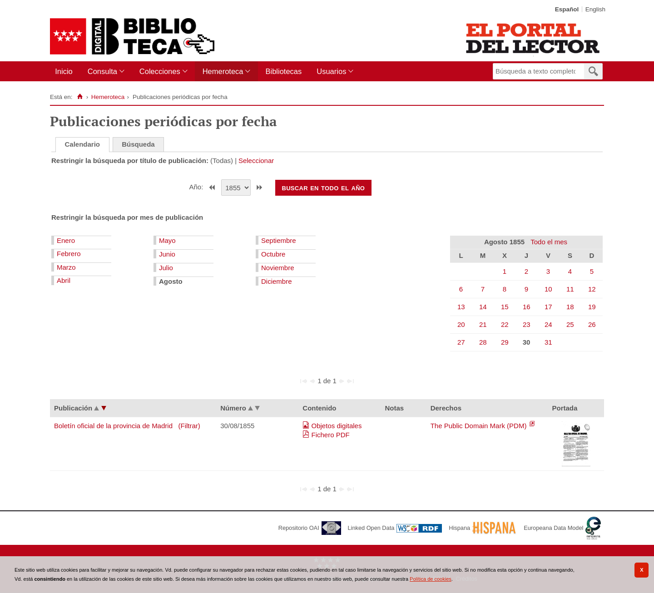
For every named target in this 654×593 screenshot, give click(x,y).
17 (548, 307)
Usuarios (331, 71)
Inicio (64, 71)
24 (548, 324)
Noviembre (277, 268)
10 (548, 289)
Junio (167, 254)
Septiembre (278, 240)
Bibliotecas (283, 71)
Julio (166, 268)
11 (570, 289)
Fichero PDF (331, 435)
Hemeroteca (223, 71)
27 (461, 342)
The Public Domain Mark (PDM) (480, 426)
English (595, 9)
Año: (197, 187)
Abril (63, 280)
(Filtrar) (189, 426)
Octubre (273, 254)
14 (483, 307)
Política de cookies (430, 579)
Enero (66, 240)
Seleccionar (256, 160)
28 (483, 342)
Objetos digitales (337, 426)
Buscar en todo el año (323, 187)
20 (461, 324)
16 (526, 307)
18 (570, 307)
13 (461, 307)
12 (592, 289)
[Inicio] (80, 97)
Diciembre (276, 281)
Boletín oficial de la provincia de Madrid (113, 426)
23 (526, 324)
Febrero (69, 253)
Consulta (102, 71)
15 (505, 307)
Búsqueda (138, 144)
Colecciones (159, 71)
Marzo (66, 267)
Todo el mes (548, 242)
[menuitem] (65, 71)
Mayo (167, 240)
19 (592, 307)
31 (548, 342)
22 (505, 324)
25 (570, 324)
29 (505, 342)
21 (483, 324)
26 (592, 324)
